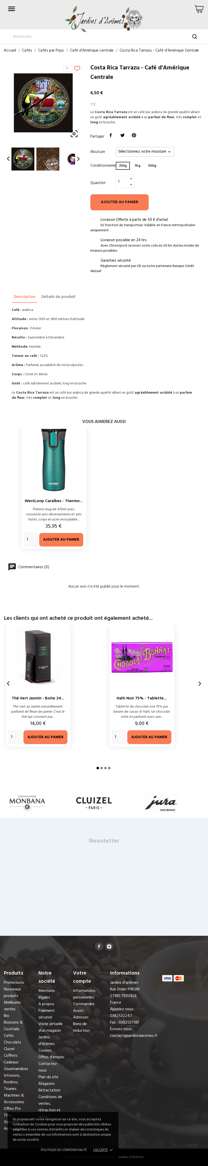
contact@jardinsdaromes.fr (134, 1036)
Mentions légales (46, 994)
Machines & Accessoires (14, 1099)
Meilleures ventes (12, 1006)
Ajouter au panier (119, 202)
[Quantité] (122, 181)
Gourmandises (16, 1069)
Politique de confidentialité (64, 1150)
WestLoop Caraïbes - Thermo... (54, 501)
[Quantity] (31, 539)
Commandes (83, 1004)
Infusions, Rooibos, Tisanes (12, 1082)
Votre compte (82, 977)
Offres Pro (12, 1109)
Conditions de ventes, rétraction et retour (50, 1107)
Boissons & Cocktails (13, 1026)
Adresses (81, 1017)
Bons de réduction (81, 1027)
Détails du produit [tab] (58, 297)
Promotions (14, 982)
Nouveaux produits (12, 992)
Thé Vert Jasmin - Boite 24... (38, 698)
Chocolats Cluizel (12, 1045)
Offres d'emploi (51, 1057)
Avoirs (78, 1010)
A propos (46, 1004)
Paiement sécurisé (46, 1014)
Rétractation (49, 1090)
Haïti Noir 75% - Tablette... (142, 698)
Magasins (46, 1083)
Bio (6, 1016)
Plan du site (48, 1077)
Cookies (45, 1050)
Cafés (9, 1036)
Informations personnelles (84, 994)
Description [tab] (24, 297)
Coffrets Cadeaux (11, 1059)
